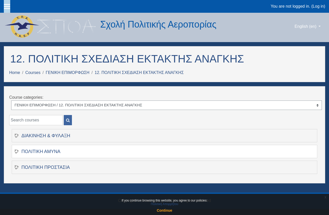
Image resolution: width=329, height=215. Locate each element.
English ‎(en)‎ (306, 26)
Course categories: (26, 97)
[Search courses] (36, 120)
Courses (33, 72)
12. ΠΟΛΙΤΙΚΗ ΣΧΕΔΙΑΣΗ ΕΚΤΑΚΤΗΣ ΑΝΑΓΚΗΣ (139, 72)
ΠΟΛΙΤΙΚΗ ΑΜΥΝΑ (40, 151)
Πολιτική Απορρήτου (164, 204)
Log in (318, 6)
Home (14, 72)
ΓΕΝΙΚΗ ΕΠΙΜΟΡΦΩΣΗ (67, 72)
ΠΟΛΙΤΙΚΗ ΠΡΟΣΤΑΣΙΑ (45, 167)
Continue (164, 210)
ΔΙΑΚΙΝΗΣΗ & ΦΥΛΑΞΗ (45, 135)
